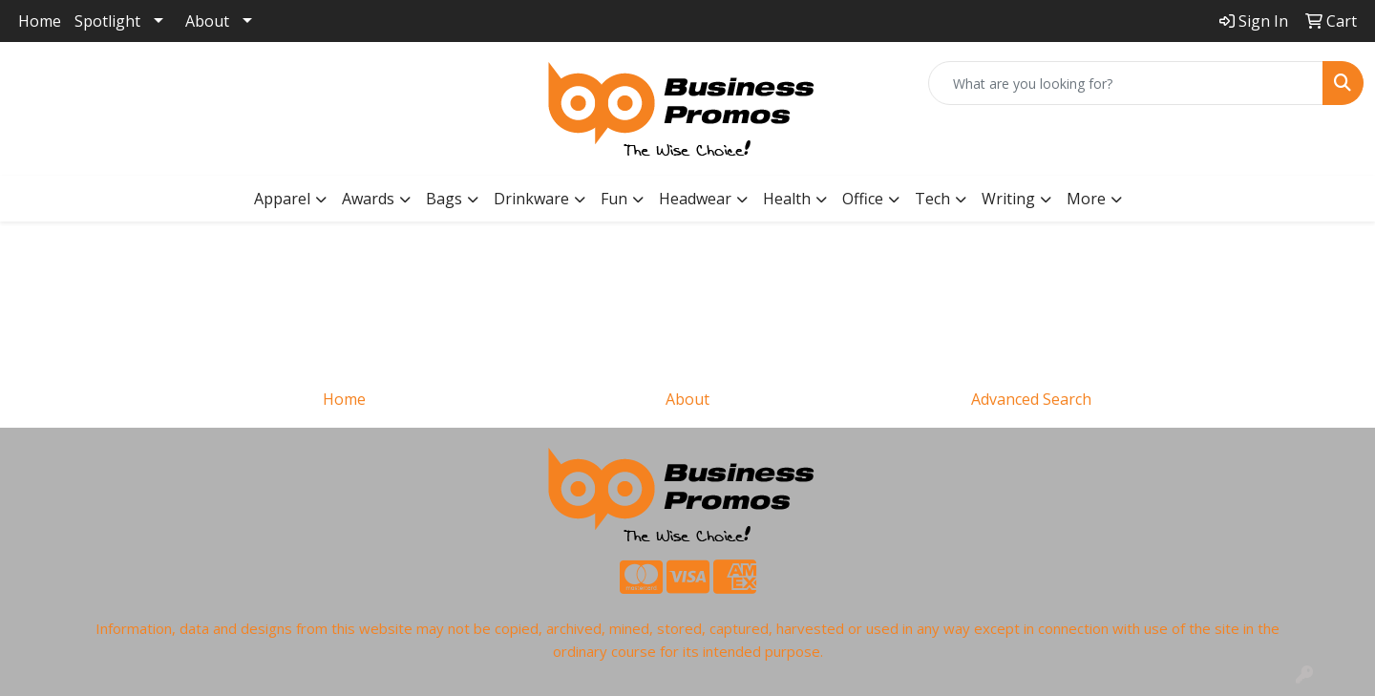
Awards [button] (368, 198)
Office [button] (862, 198)
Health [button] (787, 198)
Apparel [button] (282, 198)
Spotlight (107, 21)
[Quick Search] (1125, 83)
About (207, 21)
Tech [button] (932, 198)
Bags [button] (444, 198)
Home (39, 21)
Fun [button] (614, 198)
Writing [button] (1008, 198)
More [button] (1086, 198)
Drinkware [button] (531, 198)
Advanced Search (1031, 399)
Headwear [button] (695, 198)
